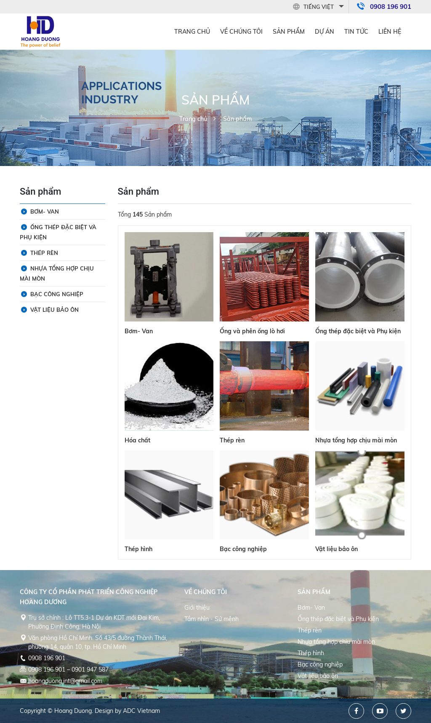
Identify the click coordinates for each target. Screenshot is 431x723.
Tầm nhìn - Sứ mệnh (211, 619)
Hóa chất (137, 440)
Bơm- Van (139, 331)
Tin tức (356, 31)
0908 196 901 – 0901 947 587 (68, 669)
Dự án (324, 31)
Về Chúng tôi (241, 31)
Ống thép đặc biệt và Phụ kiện (358, 331)
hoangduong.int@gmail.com (65, 681)
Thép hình (138, 549)
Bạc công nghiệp (243, 549)
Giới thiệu (197, 607)
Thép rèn (232, 440)
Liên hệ (389, 31)
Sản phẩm (289, 31)
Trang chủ (192, 31)
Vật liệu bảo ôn (336, 549)
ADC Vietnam (141, 711)
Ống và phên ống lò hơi (252, 331)
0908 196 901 (390, 7)
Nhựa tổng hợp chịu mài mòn (356, 440)
